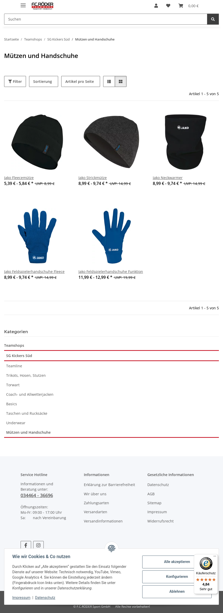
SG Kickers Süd (19, 355)
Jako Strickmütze (92, 177)
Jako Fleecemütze (19, 177)
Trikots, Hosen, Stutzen (26, 375)
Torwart (13, 384)
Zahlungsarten (96, 502)
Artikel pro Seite (79, 81)
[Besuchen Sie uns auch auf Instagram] (38, 545)
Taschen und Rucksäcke (26, 413)
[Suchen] (105, 19)
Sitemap (154, 502)
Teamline (14, 365)
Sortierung (42, 81)
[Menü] (215, 557)
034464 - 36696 (37, 495)
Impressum (22, 598)
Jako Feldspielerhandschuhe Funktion (110, 271)
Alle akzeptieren (177, 562)
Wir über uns (95, 493)
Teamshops (14, 345)
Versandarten (95, 511)
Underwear (15, 422)
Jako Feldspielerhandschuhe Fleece (34, 271)
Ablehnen (176, 591)
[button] (156, 6)
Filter (15, 81)
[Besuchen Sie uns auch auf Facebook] (26, 545)
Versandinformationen (103, 521)
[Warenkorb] (188, 6)
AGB (151, 493)
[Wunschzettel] (168, 6)
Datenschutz (45, 598)
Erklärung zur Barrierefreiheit (109, 484)
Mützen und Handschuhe (28, 432)
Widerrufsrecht (160, 521)
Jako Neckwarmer (168, 177)
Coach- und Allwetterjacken (29, 394)
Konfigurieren (177, 577)
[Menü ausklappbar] (23, 3)
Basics (11, 403)
